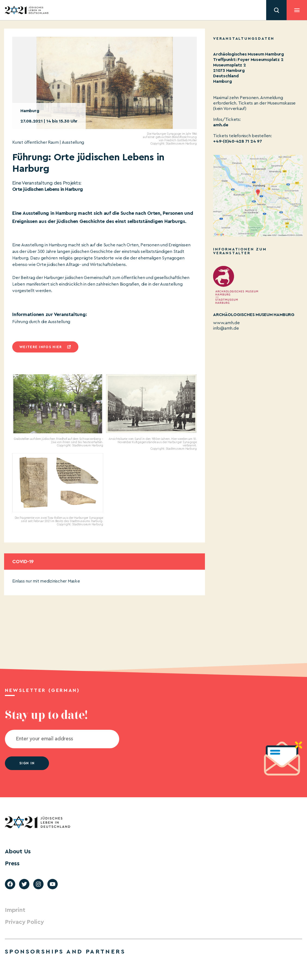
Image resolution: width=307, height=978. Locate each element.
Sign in (27, 763)
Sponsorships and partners (65, 952)
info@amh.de (226, 328)
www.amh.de (226, 323)
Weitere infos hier (40, 347)
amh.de (220, 125)
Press (12, 863)
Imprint (15, 910)
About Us (18, 851)
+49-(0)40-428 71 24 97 (237, 141)
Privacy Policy (24, 922)
